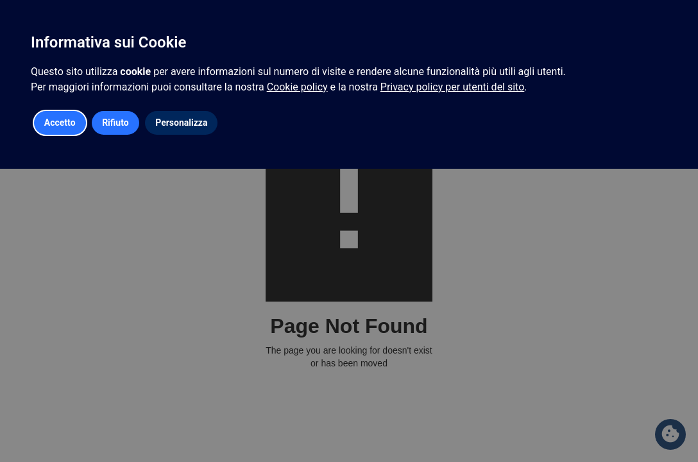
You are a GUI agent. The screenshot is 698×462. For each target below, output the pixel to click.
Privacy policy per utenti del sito (452, 87)
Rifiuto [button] (115, 122)
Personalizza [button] (181, 122)
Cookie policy (297, 87)
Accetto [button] (60, 122)
